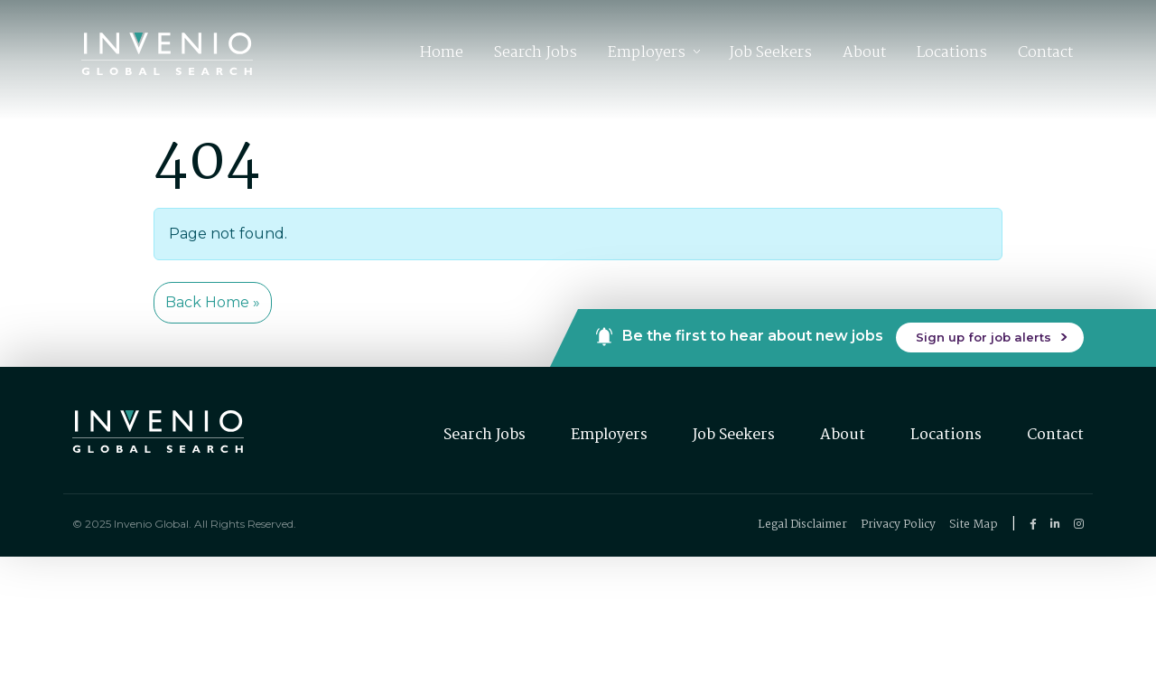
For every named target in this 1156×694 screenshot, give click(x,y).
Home (441, 53)
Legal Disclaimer (802, 524)
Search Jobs (535, 53)
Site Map (973, 524)
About (864, 53)
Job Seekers (770, 53)
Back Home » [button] (212, 302)
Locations (952, 53)
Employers (646, 53)
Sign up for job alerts (983, 337)
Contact (1045, 53)
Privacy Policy (898, 524)
